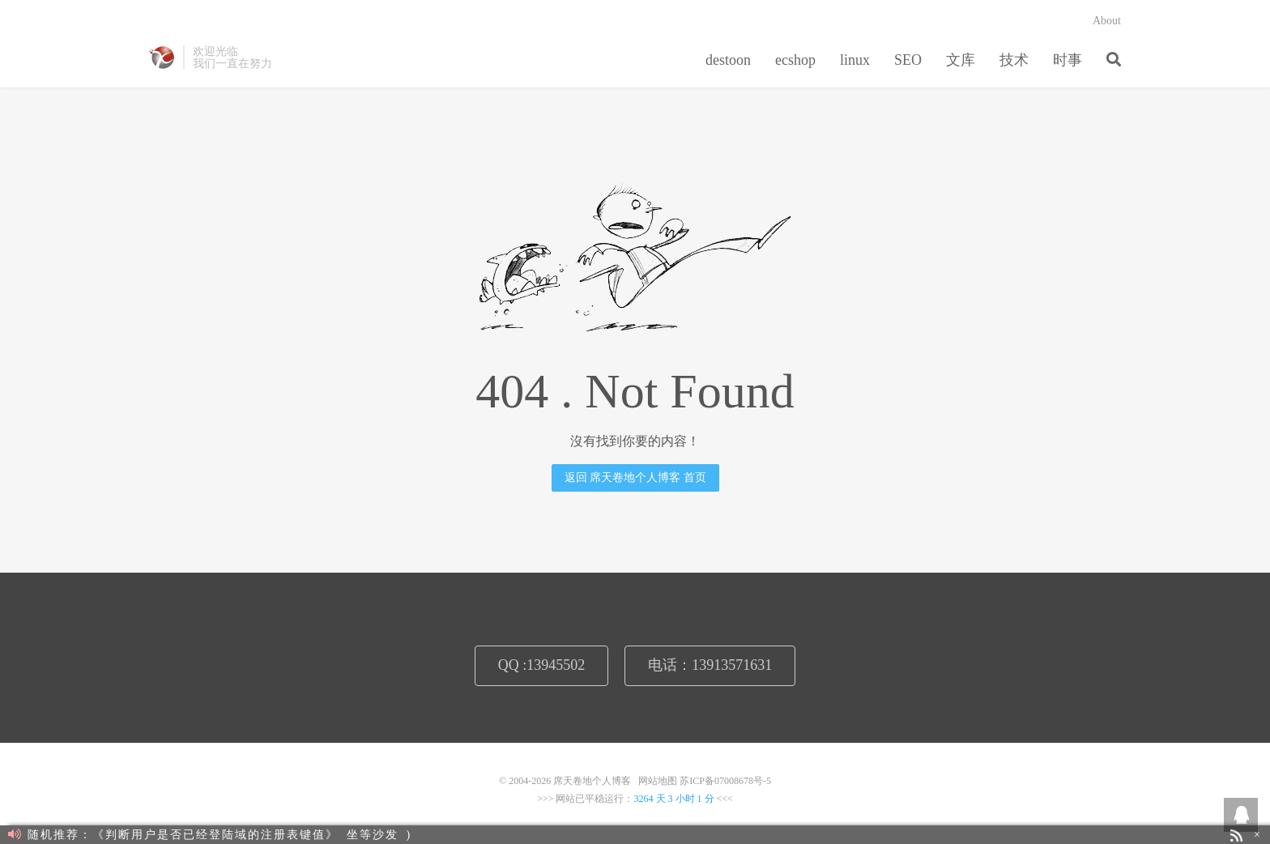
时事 (1067, 60)
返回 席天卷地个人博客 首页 (635, 477)
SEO (908, 60)
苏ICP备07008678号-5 (725, 780)
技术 (1014, 60)
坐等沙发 (372, 835)
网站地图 (657, 780)
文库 (960, 60)
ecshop (795, 60)
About (1107, 21)
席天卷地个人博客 (162, 57)
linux (855, 60)
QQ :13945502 (542, 665)
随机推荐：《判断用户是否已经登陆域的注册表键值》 (173, 835)
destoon (728, 60)
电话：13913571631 (710, 665)
